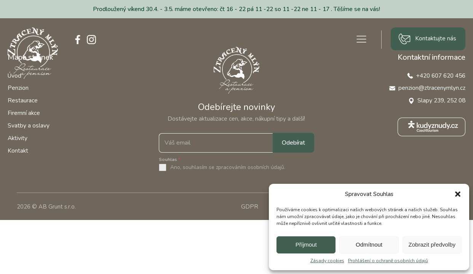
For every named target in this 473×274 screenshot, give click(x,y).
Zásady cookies (327, 261)
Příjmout (306, 244)
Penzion (18, 88)
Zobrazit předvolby (432, 244)
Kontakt (18, 151)
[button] (458, 194)
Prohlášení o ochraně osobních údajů (388, 261)
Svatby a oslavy (29, 125)
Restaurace (23, 100)
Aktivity (17, 138)
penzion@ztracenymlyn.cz (431, 88)
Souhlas (169, 159)
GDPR (249, 206)
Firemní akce (24, 113)
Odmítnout (369, 244)
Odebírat (293, 143)
